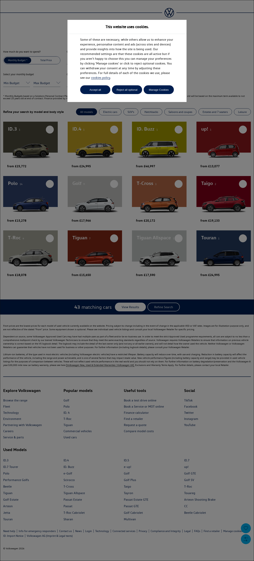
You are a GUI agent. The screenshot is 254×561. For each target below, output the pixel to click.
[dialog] (127, 280)
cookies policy (100, 78)
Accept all (95, 89)
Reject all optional (126, 89)
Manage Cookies (159, 89)
